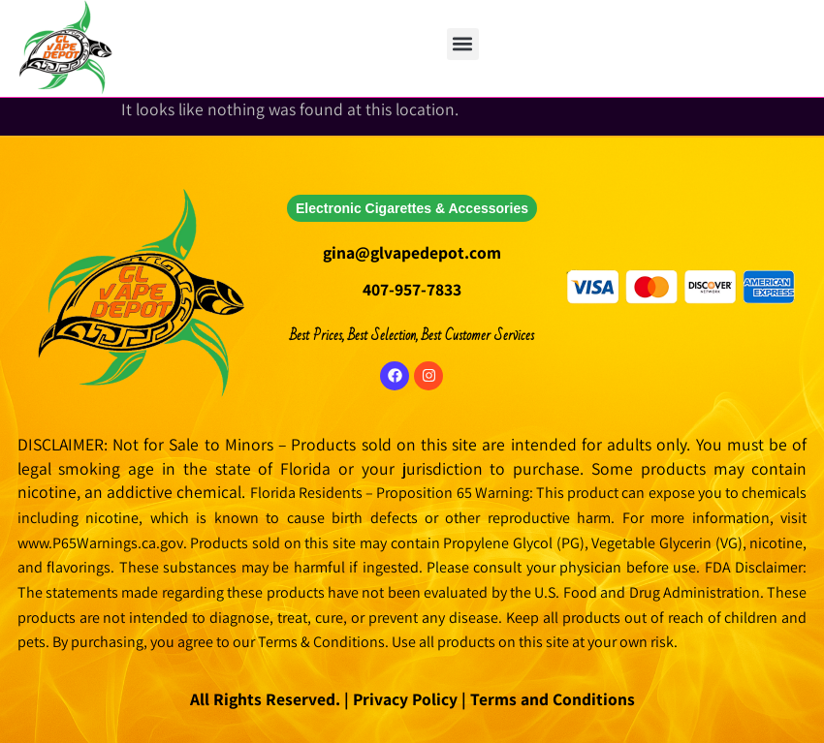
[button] (463, 44)
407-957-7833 (412, 289)
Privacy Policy (403, 699)
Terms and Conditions (552, 699)
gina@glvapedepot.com (412, 252)
